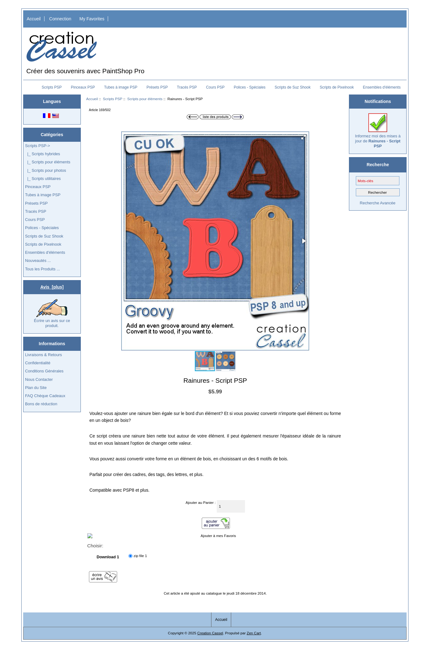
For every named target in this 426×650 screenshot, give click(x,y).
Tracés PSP (187, 87)
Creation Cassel (210, 633)
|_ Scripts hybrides (42, 153)
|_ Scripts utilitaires (43, 178)
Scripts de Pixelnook (337, 87)
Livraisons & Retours (43, 354)
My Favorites (92, 18)
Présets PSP (157, 87)
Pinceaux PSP (83, 87)
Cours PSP (215, 87)
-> (37, 145)
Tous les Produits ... (42, 269)
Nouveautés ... (38, 260)
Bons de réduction (41, 404)
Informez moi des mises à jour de (377, 130)
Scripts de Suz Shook (293, 87)
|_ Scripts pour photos (45, 170)
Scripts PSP (112, 99)
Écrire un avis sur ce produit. (52, 313)
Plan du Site (36, 387)
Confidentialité (37, 363)
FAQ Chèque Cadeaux (45, 395)
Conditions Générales (44, 371)
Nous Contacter (39, 379)
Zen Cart (254, 633)
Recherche (378, 164)
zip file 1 (140, 556)
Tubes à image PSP (120, 87)
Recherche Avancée (378, 203)
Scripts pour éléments (144, 99)
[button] (304, 137)
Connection (60, 18)
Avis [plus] (52, 286)
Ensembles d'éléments (382, 87)
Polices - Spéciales (249, 87)
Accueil (34, 18)
